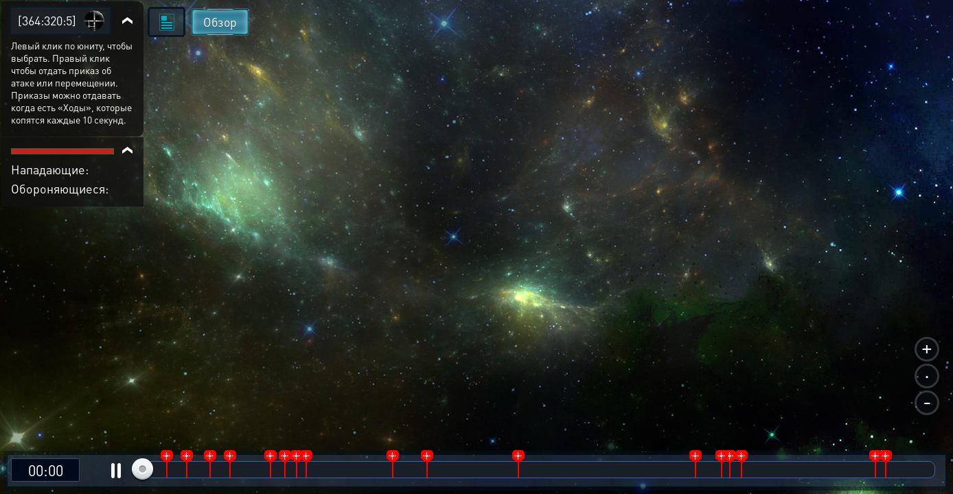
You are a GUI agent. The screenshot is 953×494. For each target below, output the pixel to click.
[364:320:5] (47, 20)
